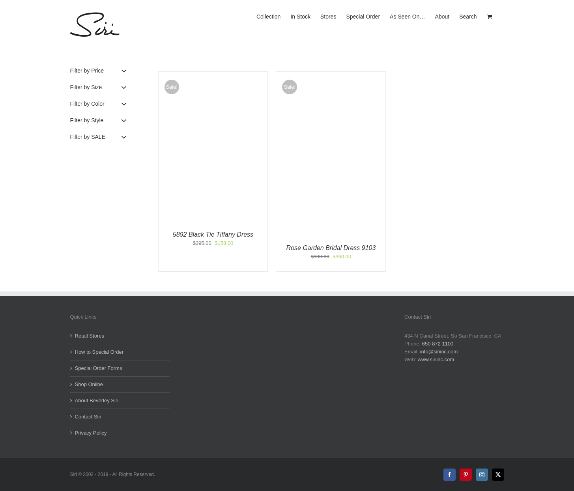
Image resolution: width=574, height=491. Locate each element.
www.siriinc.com (436, 359)
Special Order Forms (98, 368)
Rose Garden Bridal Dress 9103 (331, 248)
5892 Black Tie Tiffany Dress (213, 234)
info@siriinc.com (439, 352)
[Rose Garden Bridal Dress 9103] (330, 75)
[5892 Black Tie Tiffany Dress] (213, 75)
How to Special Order (99, 352)
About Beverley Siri (97, 400)
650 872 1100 (438, 344)
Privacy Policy (91, 433)
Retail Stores (89, 336)
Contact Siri (88, 417)
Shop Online (89, 384)
